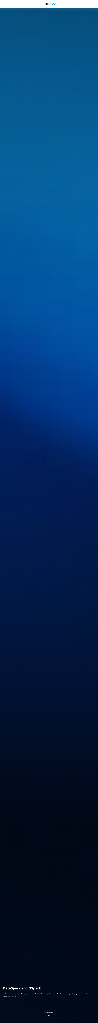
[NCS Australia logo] (50, 4)
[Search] (93, 4)
